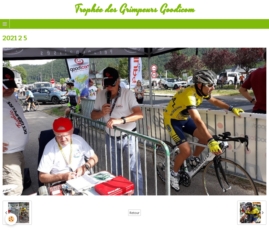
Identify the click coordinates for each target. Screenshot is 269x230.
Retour (134, 213)
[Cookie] (11, 219)
